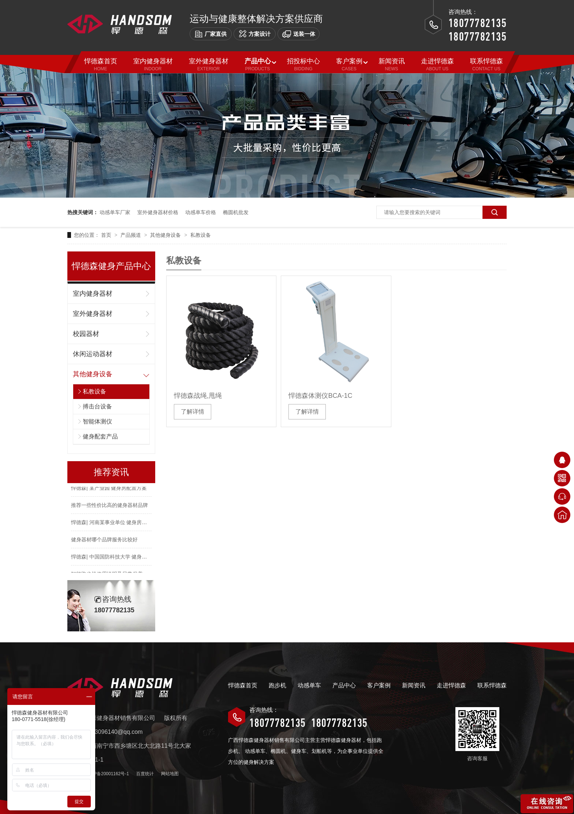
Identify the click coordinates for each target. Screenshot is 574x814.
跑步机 (277, 685)
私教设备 (200, 235)
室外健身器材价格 (157, 212)
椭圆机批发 (236, 212)
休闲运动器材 (92, 354)
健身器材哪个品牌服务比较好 (104, 540)
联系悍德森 (492, 685)
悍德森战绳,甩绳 (198, 395)
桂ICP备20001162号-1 (107, 773)
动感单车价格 (200, 212)
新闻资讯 (413, 685)
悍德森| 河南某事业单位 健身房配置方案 (116, 523)
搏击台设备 (97, 406)
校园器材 (86, 333)
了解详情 (192, 411)
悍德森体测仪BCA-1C (320, 395)
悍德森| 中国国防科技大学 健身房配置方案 (119, 557)
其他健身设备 (166, 235)
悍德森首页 (242, 685)
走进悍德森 (451, 685)
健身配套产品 (100, 436)
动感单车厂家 (115, 212)
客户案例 (379, 685)
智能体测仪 (97, 421)
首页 (107, 235)
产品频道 (131, 235)
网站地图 (170, 773)
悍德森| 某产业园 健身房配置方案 (109, 489)
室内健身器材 (92, 293)
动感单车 (309, 685)
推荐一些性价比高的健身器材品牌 (109, 506)
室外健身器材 (92, 313)
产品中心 (344, 685)
